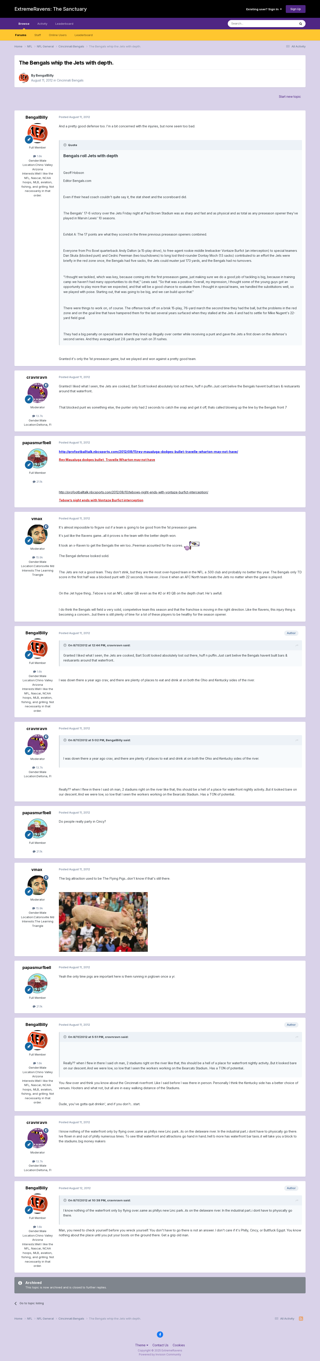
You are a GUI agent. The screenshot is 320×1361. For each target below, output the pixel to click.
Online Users (58, 35)
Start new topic (290, 96)
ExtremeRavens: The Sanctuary (50, 9)
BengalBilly (45, 75)
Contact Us (160, 1345)
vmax (36, 518)
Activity (42, 23)
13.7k (37, 416)
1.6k (37, 156)
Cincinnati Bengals (70, 80)
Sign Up (295, 9)
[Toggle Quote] (65, 145)
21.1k (37, 481)
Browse (23, 25)
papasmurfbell (36, 442)
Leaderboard (84, 35)
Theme (141, 1345)
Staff (37, 35)
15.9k (37, 557)
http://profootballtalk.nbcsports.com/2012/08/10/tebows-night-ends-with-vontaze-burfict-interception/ (133, 492)
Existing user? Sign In (264, 9)
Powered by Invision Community (160, 1354)
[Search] (250, 23)
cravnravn (36, 377)
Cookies (179, 1345)
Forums (20, 35)
